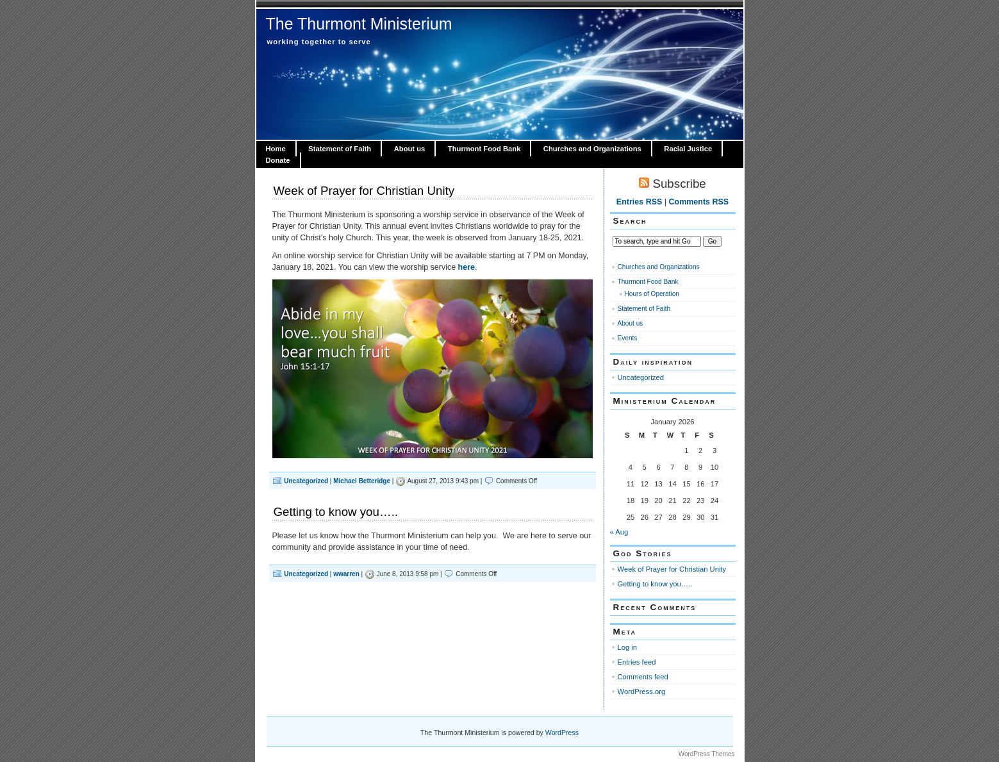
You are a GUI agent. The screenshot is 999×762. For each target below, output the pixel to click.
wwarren (346, 573)
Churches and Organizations (592, 149)
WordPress (562, 732)
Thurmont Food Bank (484, 149)
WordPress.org (642, 691)
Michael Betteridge (361, 481)
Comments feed (643, 677)
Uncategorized (306, 481)
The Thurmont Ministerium (359, 24)
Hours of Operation (652, 293)
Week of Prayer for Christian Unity (364, 190)
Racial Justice (688, 149)
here (466, 267)
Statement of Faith (339, 149)
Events (628, 338)
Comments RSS (699, 201)
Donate (278, 160)
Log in (628, 647)
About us (409, 149)
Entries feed (637, 662)
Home (276, 149)
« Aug (619, 532)
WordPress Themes (707, 754)
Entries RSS (639, 201)
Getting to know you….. (336, 511)
